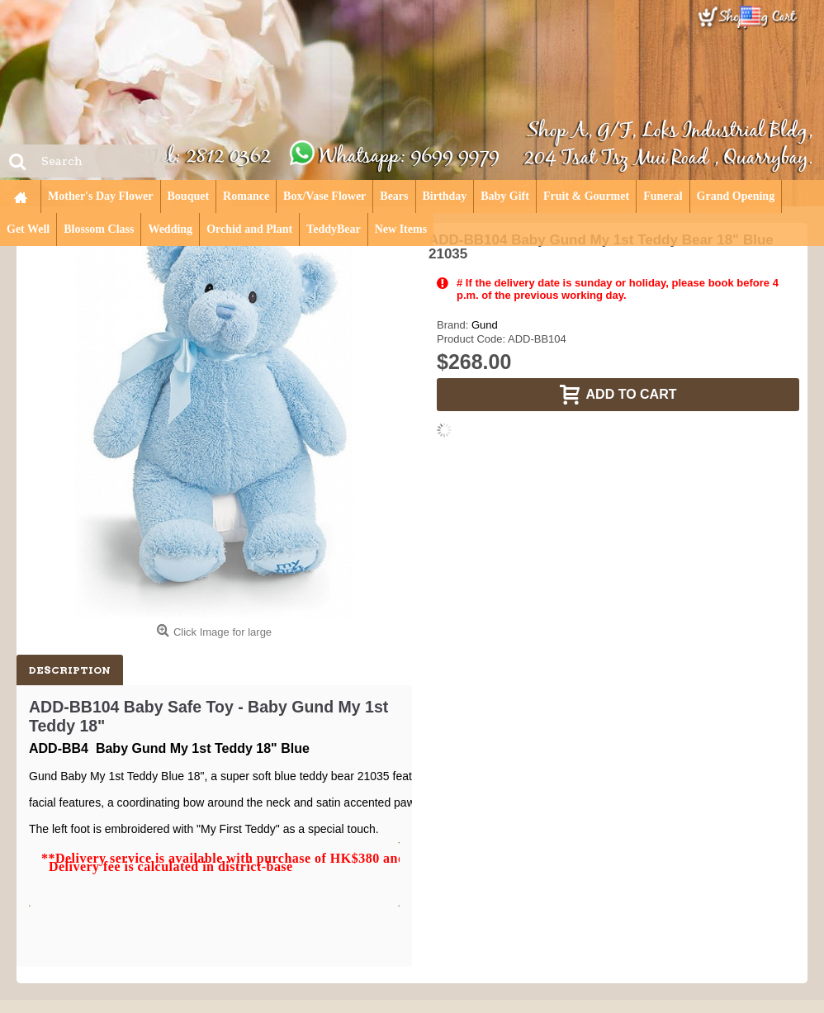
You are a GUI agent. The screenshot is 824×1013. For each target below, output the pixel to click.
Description (70, 670)
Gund (484, 325)
